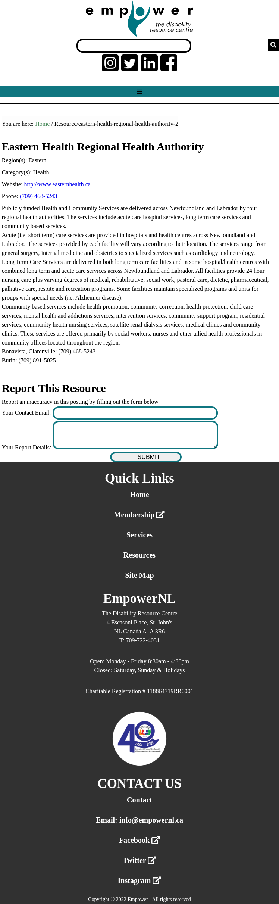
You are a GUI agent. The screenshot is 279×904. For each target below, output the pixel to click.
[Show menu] (139, 92)
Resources (139, 555)
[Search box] (133, 46)
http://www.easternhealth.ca (57, 184)
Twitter (140, 860)
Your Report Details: (27, 447)
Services (139, 535)
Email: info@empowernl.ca (139, 820)
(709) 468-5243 (38, 196)
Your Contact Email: (27, 412)
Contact (139, 800)
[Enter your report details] (135, 435)
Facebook (139, 840)
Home (42, 124)
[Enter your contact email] (135, 413)
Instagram (140, 880)
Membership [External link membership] (139, 515)
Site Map (139, 575)
